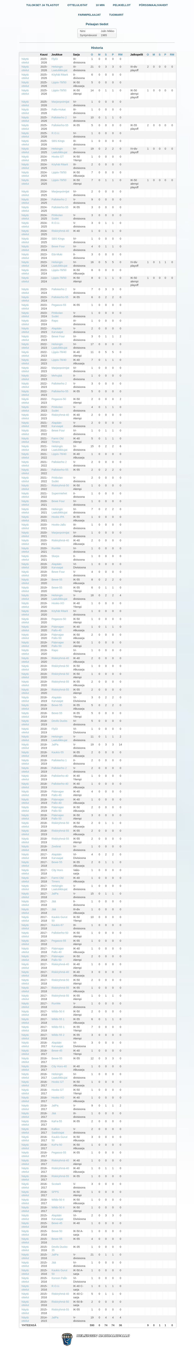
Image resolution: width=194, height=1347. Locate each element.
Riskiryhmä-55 (60, 681)
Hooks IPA (58, 516)
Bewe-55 (57, 579)
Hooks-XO (58, 603)
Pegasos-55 (59, 304)
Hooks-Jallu (59, 524)
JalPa (55, 744)
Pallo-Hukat (59, 109)
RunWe (56, 548)
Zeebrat (56, 846)
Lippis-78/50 (59, 82)
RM (120, 54)
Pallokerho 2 (59, 117)
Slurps (55, 556)
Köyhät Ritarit (60, 74)
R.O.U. (56, 133)
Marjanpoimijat (60, 101)
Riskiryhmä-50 (60, 485)
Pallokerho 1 (59, 760)
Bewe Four (58, 246)
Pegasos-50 (59, 399)
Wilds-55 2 (58, 1034)
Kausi (44, 54)
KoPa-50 (57, 1144)
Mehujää (57, 375)
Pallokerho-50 (60, 932)
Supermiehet (59, 493)
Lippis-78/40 (59, 352)
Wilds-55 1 (58, 1019)
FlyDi (55, 58)
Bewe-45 (57, 1050)
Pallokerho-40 (60, 775)
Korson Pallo (59, 1278)
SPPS (55, 1191)
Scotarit (56, 1183)
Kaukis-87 (58, 925)
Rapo (55, 320)
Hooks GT (58, 156)
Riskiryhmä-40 (60, 230)
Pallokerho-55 (60, 125)
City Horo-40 (59, 1066)
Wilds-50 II (58, 1011)
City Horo (57, 870)
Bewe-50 (57, 1231)
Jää (54, 901)
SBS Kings (58, 140)
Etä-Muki (57, 254)
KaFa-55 (57, 1121)
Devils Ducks (59, 720)
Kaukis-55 (58, 752)
